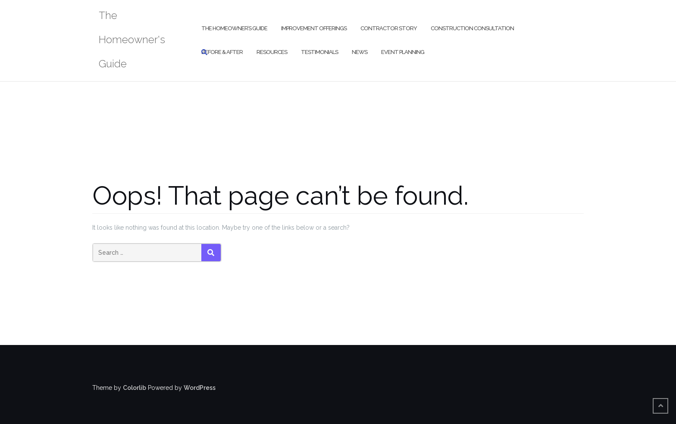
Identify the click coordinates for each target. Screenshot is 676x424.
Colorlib (134, 387)
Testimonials (319, 52)
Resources (272, 52)
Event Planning (402, 52)
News (359, 52)
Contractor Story (388, 28)
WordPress (200, 387)
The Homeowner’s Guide (234, 28)
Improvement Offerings (314, 28)
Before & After (222, 52)
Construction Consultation (472, 28)
